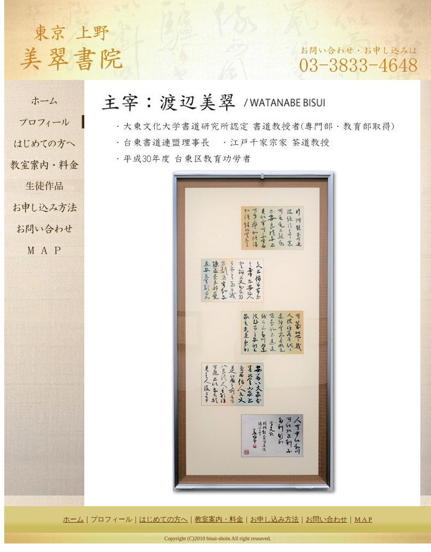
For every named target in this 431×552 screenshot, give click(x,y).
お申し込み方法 (274, 519)
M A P (363, 519)
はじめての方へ (163, 519)
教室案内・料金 (219, 519)
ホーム (73, 519)
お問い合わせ (326, 519)
